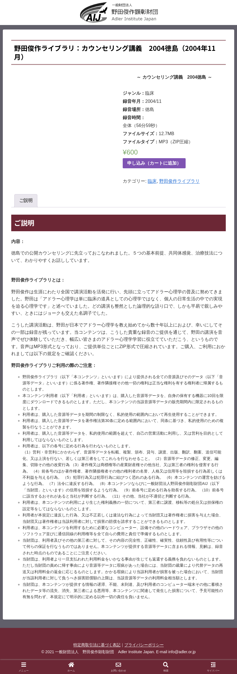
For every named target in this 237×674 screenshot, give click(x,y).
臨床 (152, 181)
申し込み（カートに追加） (154, 163)
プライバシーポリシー (144, 645)
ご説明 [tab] (26, 200)
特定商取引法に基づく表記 (96, 645)
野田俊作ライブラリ (179, 181)
